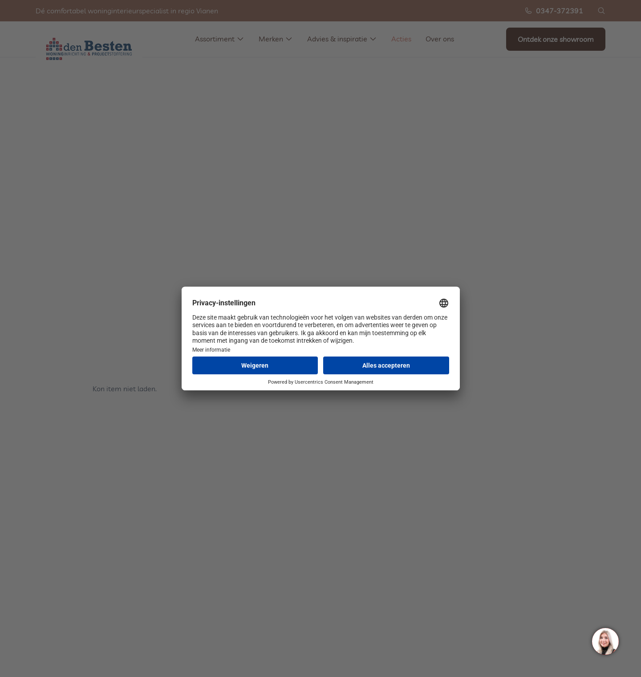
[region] (605, 641)
